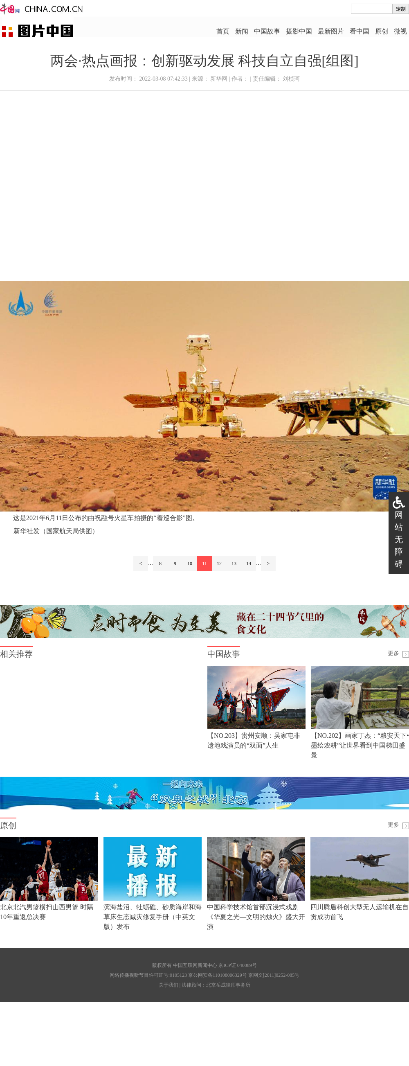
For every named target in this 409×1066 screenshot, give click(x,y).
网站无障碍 (399, 539)
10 (189, 563)
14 (248, 563)
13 (233, 563)
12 (219, 563)
